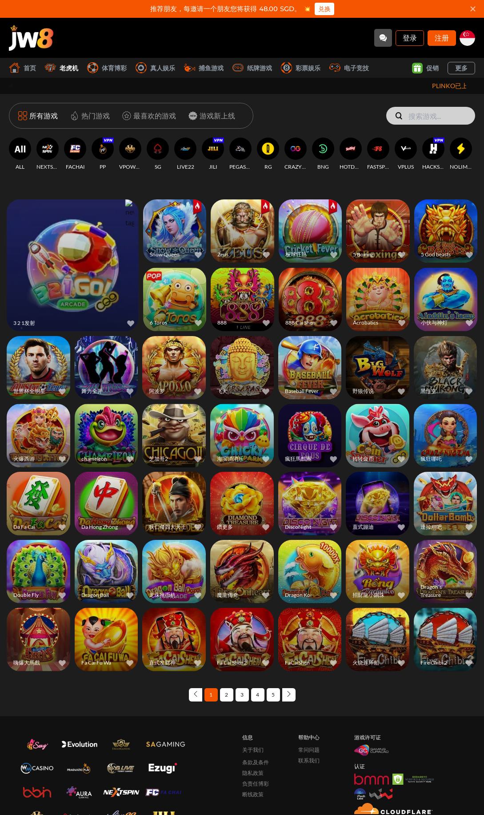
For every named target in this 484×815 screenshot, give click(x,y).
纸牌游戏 (252, 67)
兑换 (324, 9)
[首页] (31, 38)
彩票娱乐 (300, 67)
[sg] (467, 38)
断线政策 (253, 784)
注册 (442, 37)
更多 (461, 68)
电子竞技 (349, 67)
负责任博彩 (255, 773)
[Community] (383, 38)
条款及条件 (255, 752)
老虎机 (61, 67)
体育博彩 (107, 67)
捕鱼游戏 (204, 67)
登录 (410, 37)
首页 (22, 67)
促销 (425, 68)
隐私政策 (253, 763)
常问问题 (309, 740)
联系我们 (309, 750)
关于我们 (253, 740)
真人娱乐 (155, 67)
